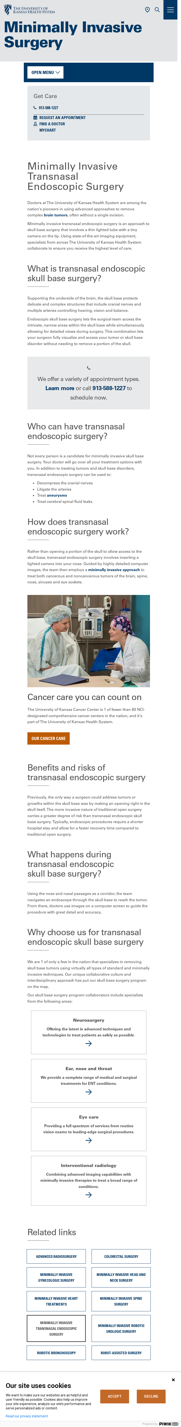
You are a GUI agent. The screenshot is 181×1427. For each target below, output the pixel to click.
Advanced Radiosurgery (56, 1256)
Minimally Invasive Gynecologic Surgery (56, 1277)
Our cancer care (48, 738)
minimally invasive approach (114, 569)
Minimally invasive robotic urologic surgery (121, 1328)
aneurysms (57, 495)
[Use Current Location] (147, 9)
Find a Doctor (52, 123)
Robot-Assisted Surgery (121, 1353)
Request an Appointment (62, 117)
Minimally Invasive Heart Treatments (56, 1301)
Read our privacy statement (27, 1416)
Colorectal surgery (121, 1256)
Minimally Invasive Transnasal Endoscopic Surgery (56, 1328)
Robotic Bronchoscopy (56, 1353)
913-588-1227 (45, 107)
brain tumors (56, 215)
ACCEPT (115, 1396)
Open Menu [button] (42, 72)
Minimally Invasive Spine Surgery (121, 1301)
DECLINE (151, 1396)
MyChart (47, 130)
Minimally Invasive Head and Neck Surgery (121, 1277)
